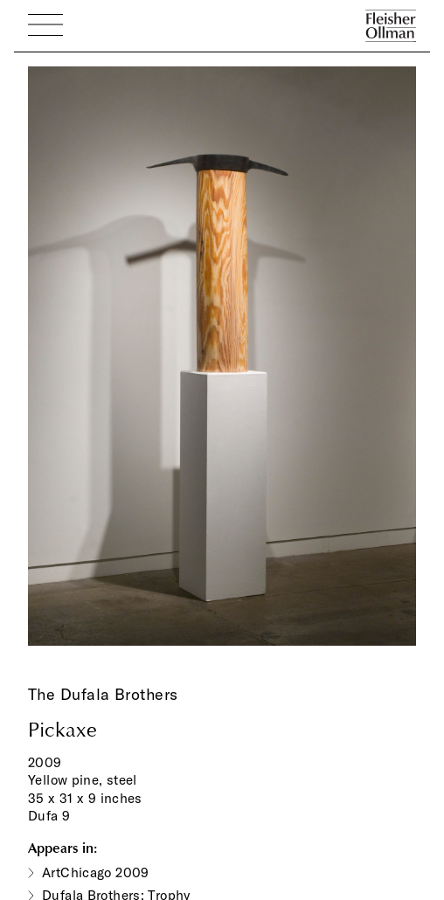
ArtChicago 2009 (95, 872)
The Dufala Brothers (103, 694)
